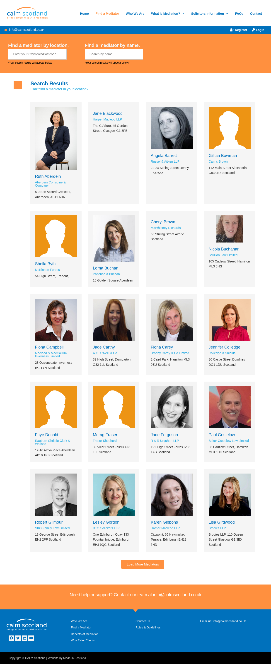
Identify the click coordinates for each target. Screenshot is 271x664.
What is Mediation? (167, 13)
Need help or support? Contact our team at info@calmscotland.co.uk (135, 594)
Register (238, 30)
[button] (142, 564)
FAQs (239, 13)
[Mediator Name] (114, 54)
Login (258, 30)
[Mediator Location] (37, 54)
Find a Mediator (107, 13)
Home (84, 13)
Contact (256, 13)
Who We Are (135, 13)
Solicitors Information (209, 13)
